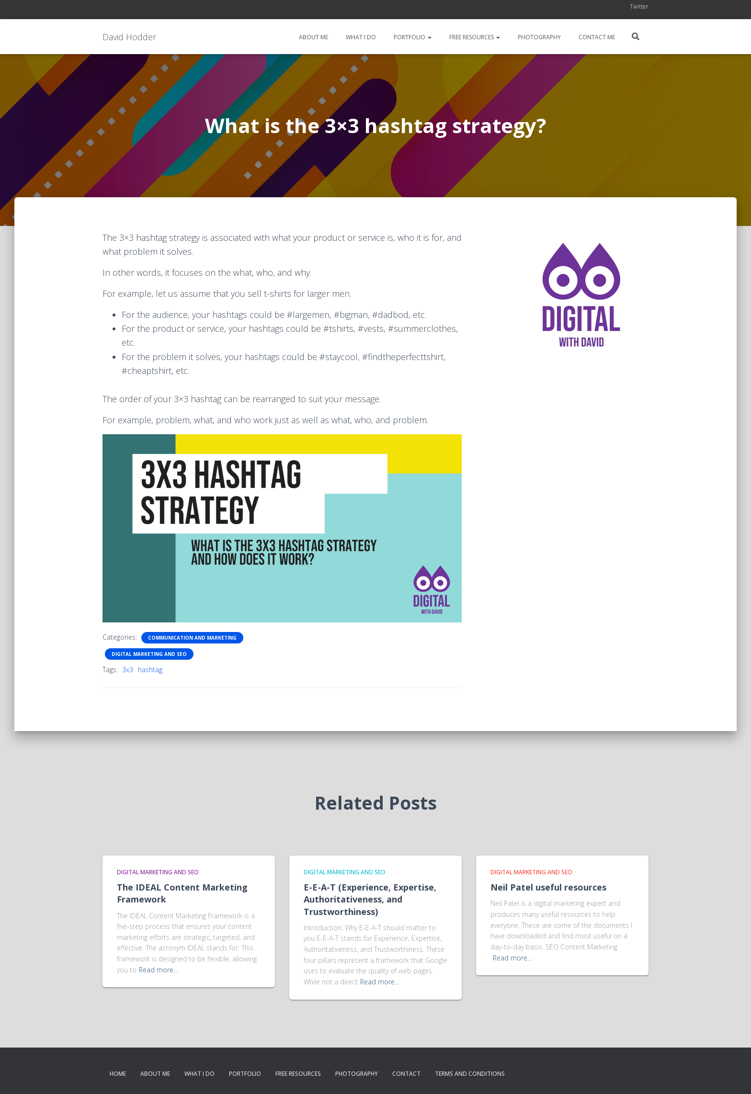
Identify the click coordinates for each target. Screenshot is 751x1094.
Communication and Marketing (192, 637)
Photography (538, 37)
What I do (360, 37)
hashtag (150, 669)
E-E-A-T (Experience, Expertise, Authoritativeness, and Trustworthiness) (370, 899)
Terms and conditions (470, 1074)
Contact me (596, 37)
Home (118, 1074)
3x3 (127, 669)
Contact (406, 1074)
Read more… (158, 969)
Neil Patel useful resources (548, 887)
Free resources (474, 37)
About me (312, 37)
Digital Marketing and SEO (149, 654)
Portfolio (412, 37)
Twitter (639, 6)
